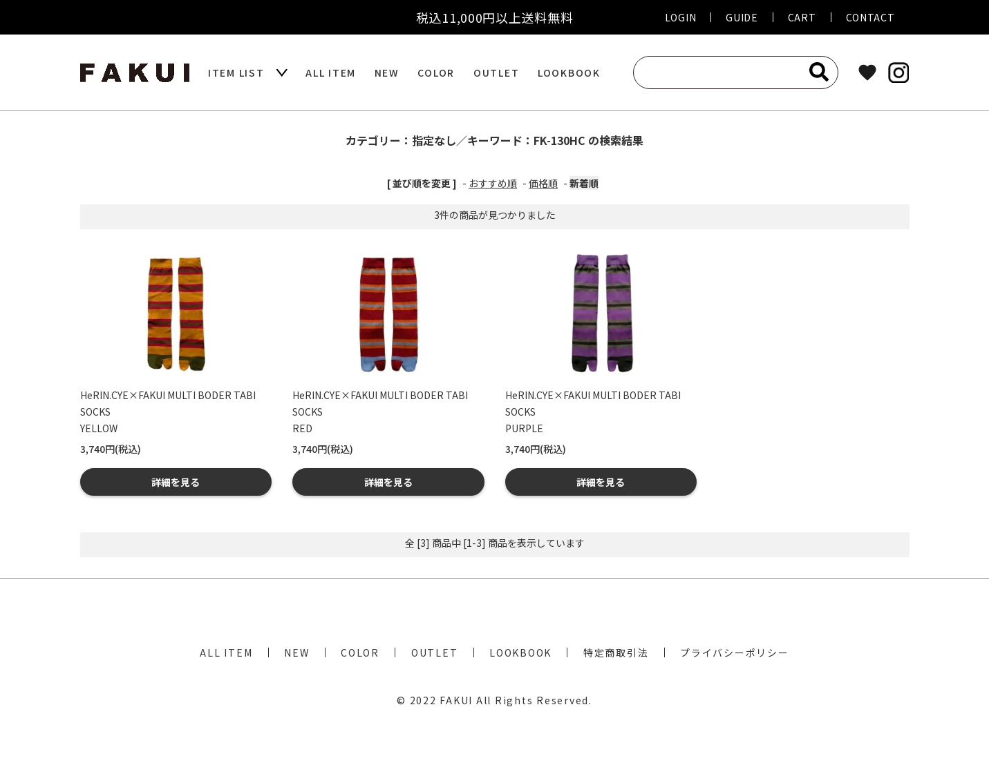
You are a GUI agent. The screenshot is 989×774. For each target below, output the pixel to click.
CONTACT (870, 17)
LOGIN (681, 17)
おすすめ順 (493, 183)
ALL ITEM (330, 72)
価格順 (543, 183)
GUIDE (742, 17)
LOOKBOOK (569, 72)
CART (802, 17)
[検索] (819, 72)
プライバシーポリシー (734, 652)
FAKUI (456, 700)
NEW (387, 72)
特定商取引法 (616, 652)
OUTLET (496, 72)
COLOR (436, 72)
